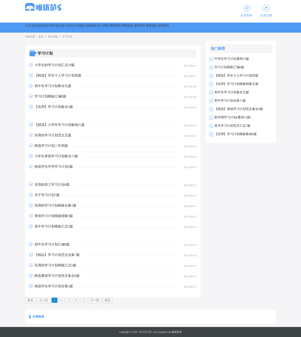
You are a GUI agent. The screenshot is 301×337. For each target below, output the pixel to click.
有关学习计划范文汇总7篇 (232, 125)
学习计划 (67, 36)
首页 (40, 36)
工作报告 (126, 27)
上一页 (43, 300)
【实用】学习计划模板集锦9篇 (235, 134)
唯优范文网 (145, 332)
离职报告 (194, 27)
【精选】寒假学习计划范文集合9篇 (238, 109)
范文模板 (53, 36)
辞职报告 (217, 27)
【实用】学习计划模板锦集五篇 (236, 84)
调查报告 (262, 27)
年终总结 (81, 27)
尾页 (108, 300)
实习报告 (172, 27)
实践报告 (149, 27)
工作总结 (36, 27)
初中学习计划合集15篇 (230, 100)
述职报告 (239, 27)
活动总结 (59, 27)
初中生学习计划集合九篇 (231, 92)
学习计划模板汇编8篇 (229, 67)
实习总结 (104, 27)
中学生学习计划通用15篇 (231, 58)
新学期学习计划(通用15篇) (232, 117)
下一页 (94, 300)
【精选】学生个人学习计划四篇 (236, 75)
